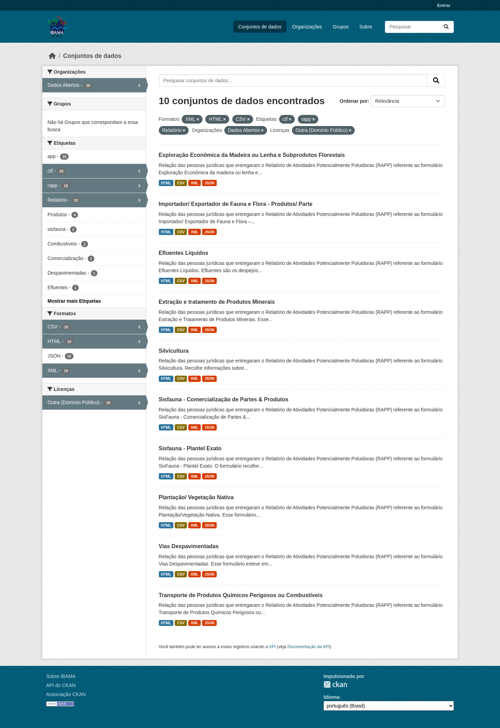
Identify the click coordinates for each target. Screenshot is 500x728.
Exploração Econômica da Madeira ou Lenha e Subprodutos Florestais (252, 155)
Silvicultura (174, 351)
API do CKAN (61, 685)
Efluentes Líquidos (183, 253)
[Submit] (446, 27)
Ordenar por (354, 101)
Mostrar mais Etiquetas (74, 301)
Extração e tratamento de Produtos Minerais (217, 302)
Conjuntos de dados (260, 27)
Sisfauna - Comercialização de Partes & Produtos (223, 399)
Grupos (341, 27)
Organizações (307, 27)
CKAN (335, 684)
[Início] (52, 55)
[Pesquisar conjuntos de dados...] (419, 27)
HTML (166, 183)
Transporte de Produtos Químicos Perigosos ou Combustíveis (241, 595)
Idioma (331, 697)
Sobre (365, 27)
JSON (210, 183)
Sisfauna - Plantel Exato (190, 448)
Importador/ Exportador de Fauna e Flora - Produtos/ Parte (236, 204)
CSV (181, 183)
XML (194, 183)
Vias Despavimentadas (189, 546)
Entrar (443, 5)
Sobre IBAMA (61, 676)
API (272, 646)
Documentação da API (308, 646)
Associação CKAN (66, 694)
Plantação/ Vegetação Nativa (196, 497)
